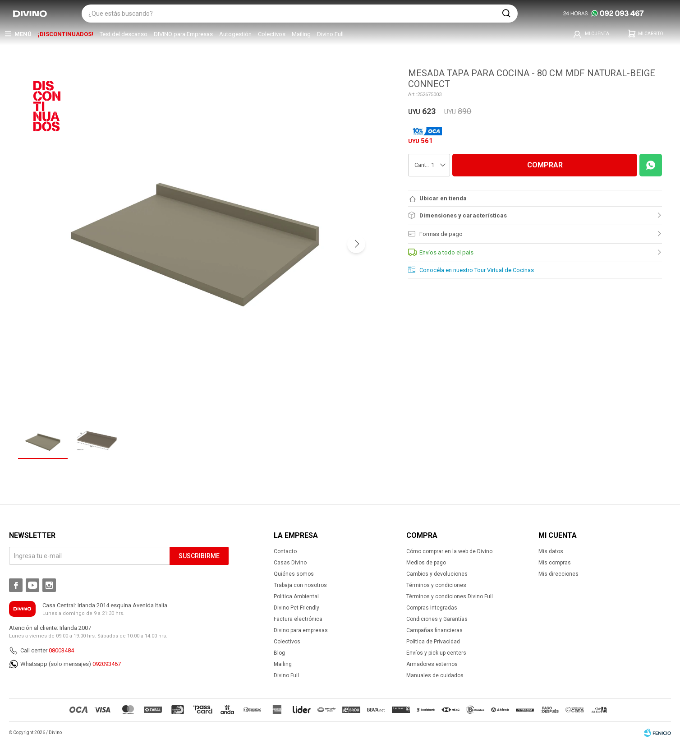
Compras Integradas (431, 608)
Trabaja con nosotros (300, 585)
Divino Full (330, 34)
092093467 (106, 664)
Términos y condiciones (436, 585)
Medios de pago (426, 562)
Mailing (301, 34)
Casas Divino (290, 562)
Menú (23, 34)
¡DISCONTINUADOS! (65, 34)
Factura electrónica (298, 619)
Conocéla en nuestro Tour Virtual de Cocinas (476, 270)
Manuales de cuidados (435, 675)
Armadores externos (432, 664)
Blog (279, 653)
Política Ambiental (296, 596)
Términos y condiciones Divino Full (449, 596)
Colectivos (271, 34)
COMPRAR (545, 165)
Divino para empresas (301, 630)
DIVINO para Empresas (183, 34)
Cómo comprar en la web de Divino (449, 551)
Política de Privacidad (433, 641)
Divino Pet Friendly (296, 608)
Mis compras (554, 562)
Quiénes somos (294, 574)
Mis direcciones (558, 574)
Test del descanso (123, 34)
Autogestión (235, 34)
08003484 (61, 650)
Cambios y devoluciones (437, 574)
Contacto (285, 551)
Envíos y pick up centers (436, 653)
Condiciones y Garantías (437, 619)
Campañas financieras (434, 630)
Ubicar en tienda (443, 198)
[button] (506, 14)
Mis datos (550, 551)
